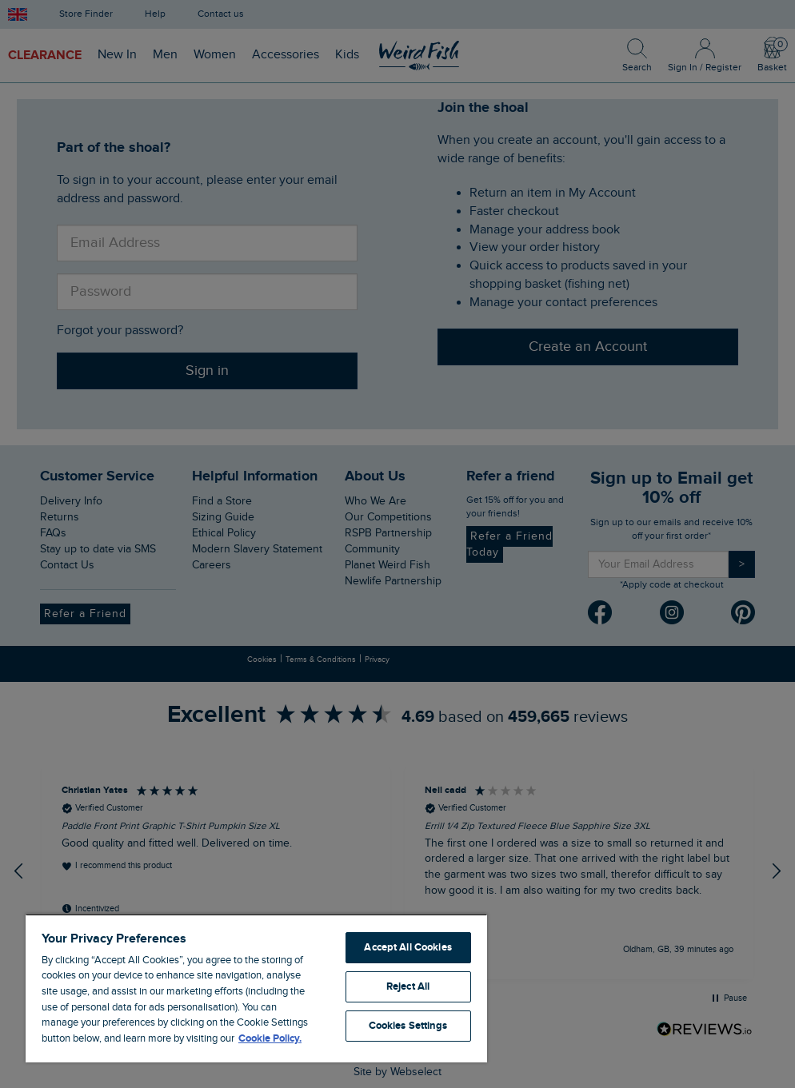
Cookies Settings (408, 1025)
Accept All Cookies (407, 947)
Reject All (407, 986)
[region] (256, 988)
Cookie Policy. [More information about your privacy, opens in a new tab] (270, 1038)
